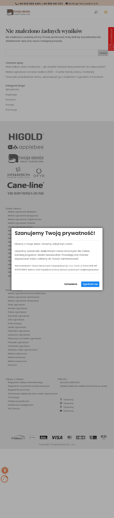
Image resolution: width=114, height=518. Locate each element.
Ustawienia (70, 284)
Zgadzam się (90, 284)
